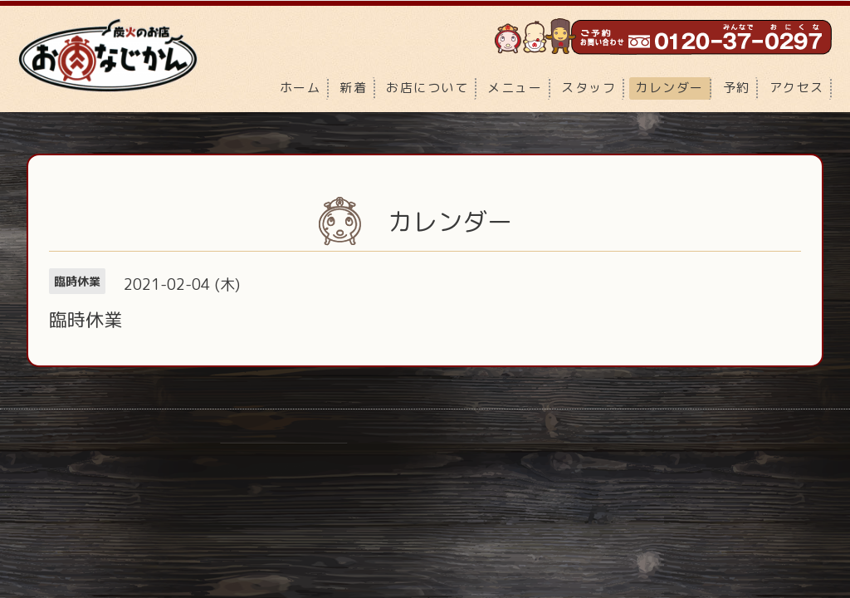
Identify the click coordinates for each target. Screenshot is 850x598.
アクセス (796, 87)
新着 (353, 87)
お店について (427, 87)
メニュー (514, 87)
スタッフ (588, 87)
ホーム (300, 87)
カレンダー (669, 87)
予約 (736, 87)
